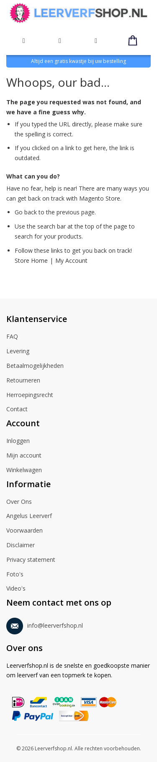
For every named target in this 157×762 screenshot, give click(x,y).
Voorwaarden (24, 531)
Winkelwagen (24, 470)
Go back (26, 212)
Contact (17, 409)
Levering (17, 351)
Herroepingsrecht (29, 395)
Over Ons (19, 502)
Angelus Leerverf (29, 516)
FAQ (12, 337)
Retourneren (23, 380)
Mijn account (23, 455)
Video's (16, 589)
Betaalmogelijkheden (35, 366)
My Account (71, 260)
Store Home (31, 260)
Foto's (14, 574)
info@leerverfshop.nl (44, 624)
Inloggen (18, 441)
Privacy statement (30, 560)
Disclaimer (20, 545)
